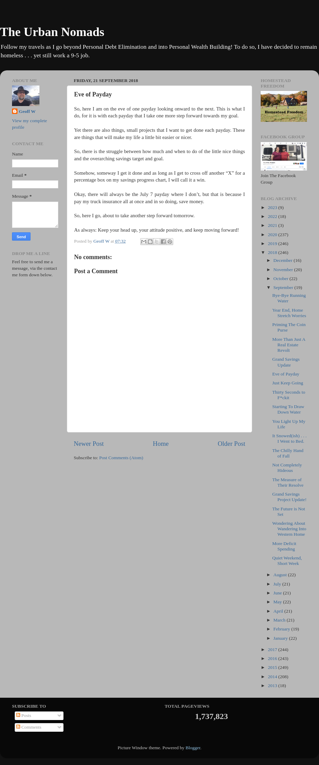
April (278, 611)
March (280, 620)
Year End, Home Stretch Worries (289, 313)
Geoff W (27, 111)
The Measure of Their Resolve (288, 482)
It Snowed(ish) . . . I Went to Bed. (289, 438)
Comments (29, 727)
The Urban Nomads (52, 32)
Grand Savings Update (286, 362)
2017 (273, 649)
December (283, 260)
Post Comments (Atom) (121, 457)
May (278, 601)
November (283, 269)
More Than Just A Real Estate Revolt (288, 345)
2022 (273, 216)
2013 (273, 685)
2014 (273, 676)
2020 (273, 234)
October (281, 278)
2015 (273, 667)
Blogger (193, 747)
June (278, 592)
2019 (273, 243)
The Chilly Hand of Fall (288, 453)
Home (161, 443)
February (282, 628)
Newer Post (89, 443)
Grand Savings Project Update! (289, 496)
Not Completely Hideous (287, 467)
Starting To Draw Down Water (288, 409)
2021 (273, 225)
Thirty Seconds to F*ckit (288, 395)
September (283, 287)
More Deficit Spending (284, 546)
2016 (273, 658)
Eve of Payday (285, 373)
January (281, 638)
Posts (23, 715)
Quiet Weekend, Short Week (287, 560)
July (277, 584)
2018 (273, 252)
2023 (273, 207)
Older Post (231, 443)
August (280, 574)
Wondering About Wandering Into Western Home (289, 529)
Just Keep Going (287, 382)
